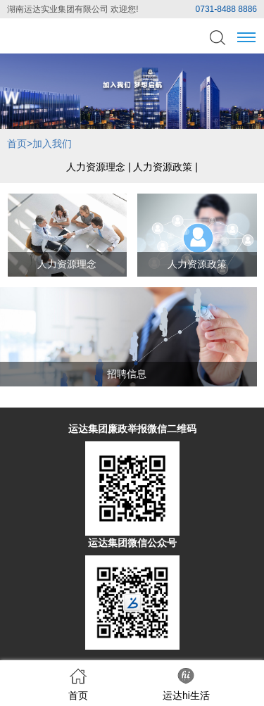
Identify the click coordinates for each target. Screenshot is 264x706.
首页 (17, 143)
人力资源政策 (162, 166)
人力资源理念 (95, 166)
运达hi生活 (186, 684)
